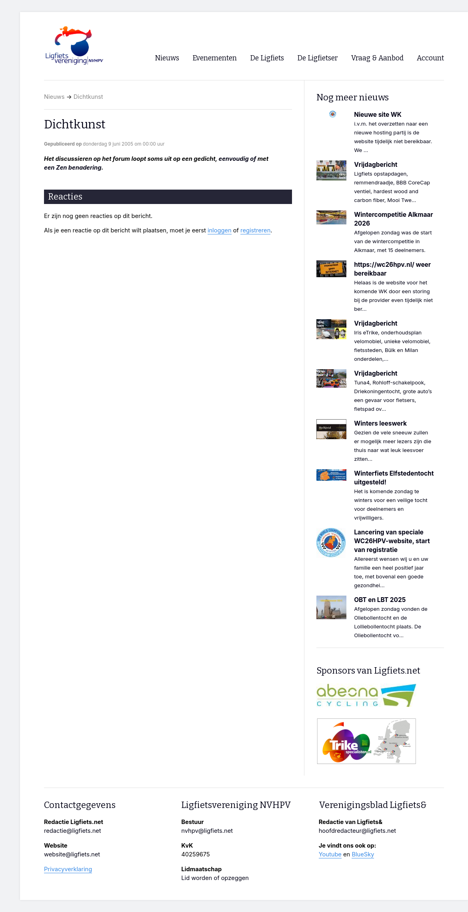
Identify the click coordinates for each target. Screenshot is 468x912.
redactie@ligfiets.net (72, 830)
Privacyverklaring (68, 869)
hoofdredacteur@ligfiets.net (357, 830)
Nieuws (54, 96)
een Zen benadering (72, 167)
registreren (255, 230)
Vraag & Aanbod (377, 58)
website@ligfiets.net (72, 854)
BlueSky (363, 854)
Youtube (330, 854)
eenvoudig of (237, 158)
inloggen (220, 230)
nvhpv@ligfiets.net (207, 830)
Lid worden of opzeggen (215, 878)
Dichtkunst (88, 96)
